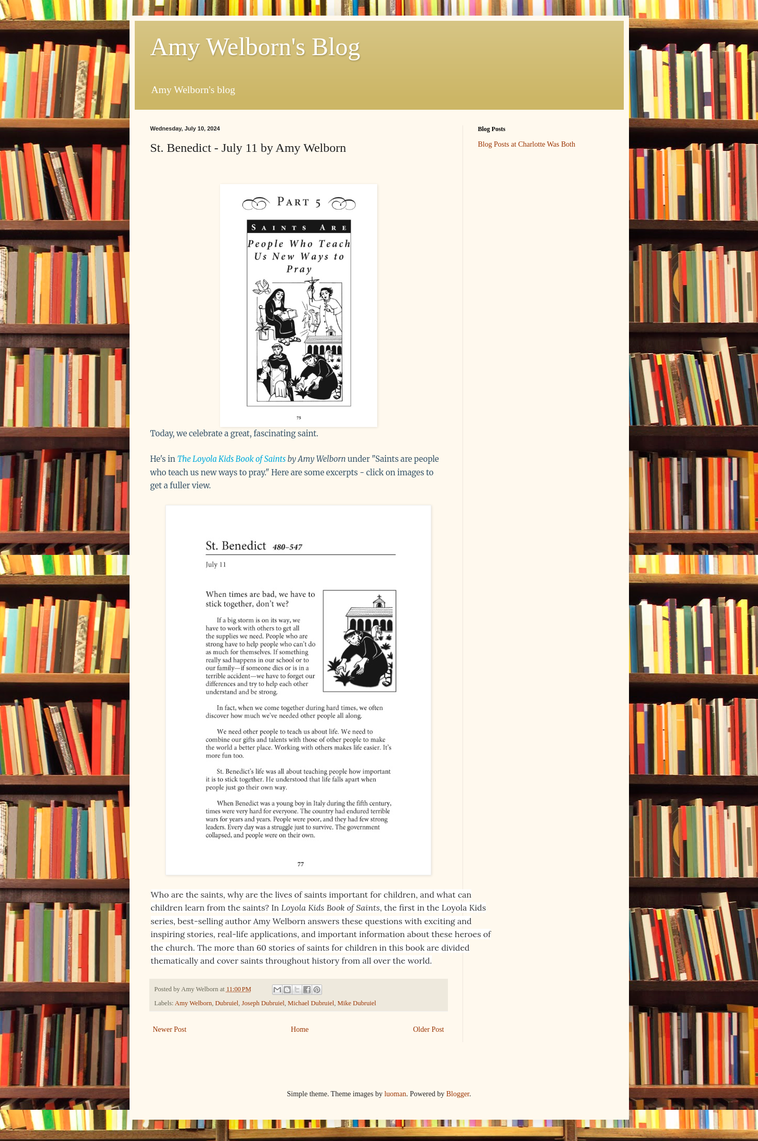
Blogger (457, 1094)
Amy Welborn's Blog (255, 46)
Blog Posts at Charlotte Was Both (526, 144)
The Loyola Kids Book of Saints (231, 459)
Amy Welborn (193, 1003)
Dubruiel (227, 1003)
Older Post (428, 1029)
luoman (395, 1094)
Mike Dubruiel (357, 1003)
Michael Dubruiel (311, 1003)
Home (300, 1029)
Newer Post (170, 1029)
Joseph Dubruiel (263, 1003)
